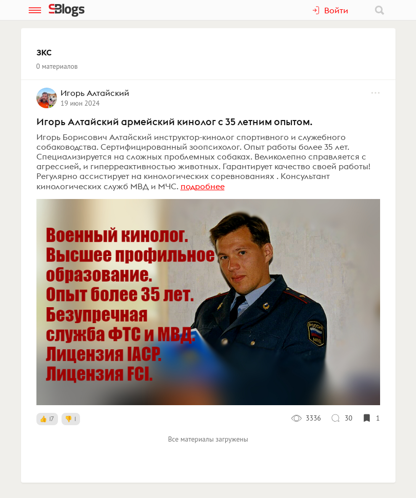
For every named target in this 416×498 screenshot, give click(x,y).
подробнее (203, 186)
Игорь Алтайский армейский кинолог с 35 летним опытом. (174, 121)
